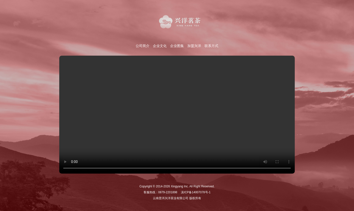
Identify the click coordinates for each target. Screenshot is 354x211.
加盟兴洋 (194, 46)
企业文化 (160, 46)
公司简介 (142, 46)
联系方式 (211, 46)
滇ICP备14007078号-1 (195, 192)
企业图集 (177, 46)
